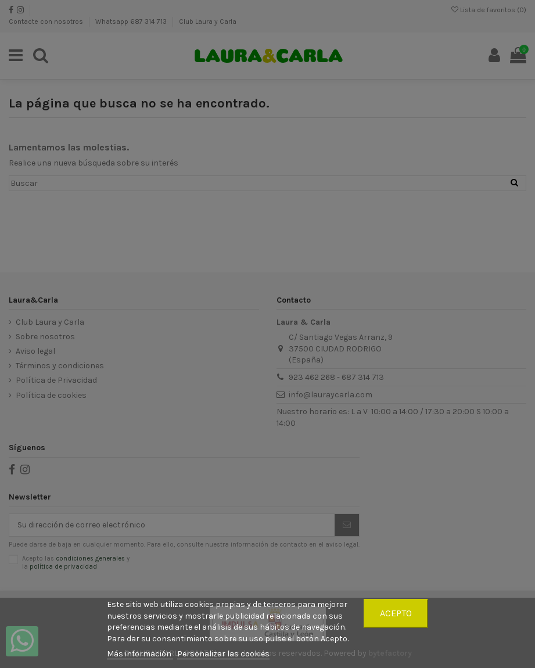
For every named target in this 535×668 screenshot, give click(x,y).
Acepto (396, 613)
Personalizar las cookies (223, 654)
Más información (140, 654)
